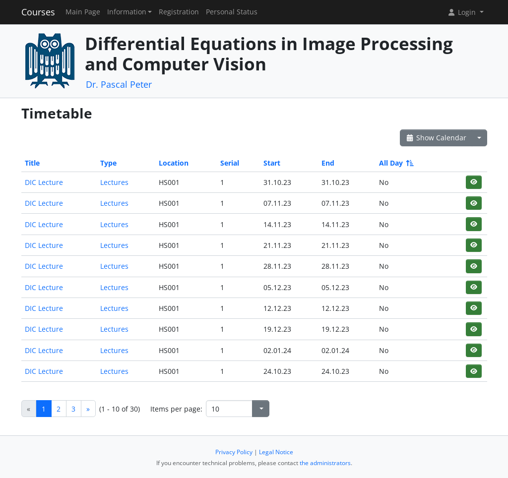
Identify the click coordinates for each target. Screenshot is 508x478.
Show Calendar (436, 137)
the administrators (325, 463)
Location (174, 163)
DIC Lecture (44, 182)
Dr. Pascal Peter (119, 84)
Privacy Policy (234, 452)
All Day (395, 163)
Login (462, 12)
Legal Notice (276, 452)
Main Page (82, 12)
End (327, 163)
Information (126, 12)
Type (108, 163)
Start (271, 163)
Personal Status (231, 12)
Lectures (114, 182)
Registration (179, 12)
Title (32, 163)
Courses (38, 12)
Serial (229, 163)
